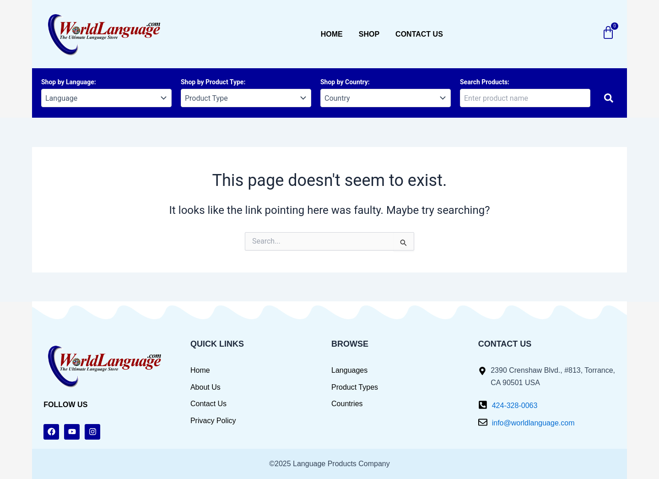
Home (332, 34)
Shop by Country (344, 82)
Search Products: (484, 82)
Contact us (419, 34)
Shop (369, 34)
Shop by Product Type (212, 82)
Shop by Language (67, 82)
